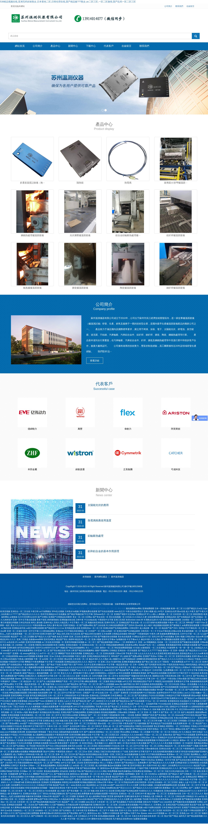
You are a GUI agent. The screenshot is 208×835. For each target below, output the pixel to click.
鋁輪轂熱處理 (96, 547)
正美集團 (128, 477)
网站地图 (121, 620)
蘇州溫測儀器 (117, 588)
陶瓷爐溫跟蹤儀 (128, 290)
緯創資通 (80, 477)
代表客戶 (122, 46)
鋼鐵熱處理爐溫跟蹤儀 (32, 236)
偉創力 (128, 433)
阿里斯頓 (175, 433)
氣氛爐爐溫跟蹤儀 (32, 290)
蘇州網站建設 (100, 588)
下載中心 (102, 46)
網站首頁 (21, 46)
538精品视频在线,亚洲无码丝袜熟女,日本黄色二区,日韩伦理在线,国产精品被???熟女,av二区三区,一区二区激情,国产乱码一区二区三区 (68, 1)
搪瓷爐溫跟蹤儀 (80, 290)
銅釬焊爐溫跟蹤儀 (175, 290)
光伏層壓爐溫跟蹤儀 (80, 236)
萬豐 (80, 433)
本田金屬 (32, 477)
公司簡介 (168, 6)
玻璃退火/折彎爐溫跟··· (175, 182)
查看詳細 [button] (96, 364)
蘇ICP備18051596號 (133, 598)
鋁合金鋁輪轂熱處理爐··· (128, 236)
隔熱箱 (80, 182)
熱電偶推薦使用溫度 (100, 532)
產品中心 (61, 46)
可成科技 (175, 477)
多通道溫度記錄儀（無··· (32, 182)
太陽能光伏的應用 (99, 516)
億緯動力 (32, 433)
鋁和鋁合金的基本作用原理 (104, 563)
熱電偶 (128, 182)
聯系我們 (179, 6)
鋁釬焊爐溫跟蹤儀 (175, 236)
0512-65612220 (115, 603)
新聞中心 (82, 46)
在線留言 (190, 6)
